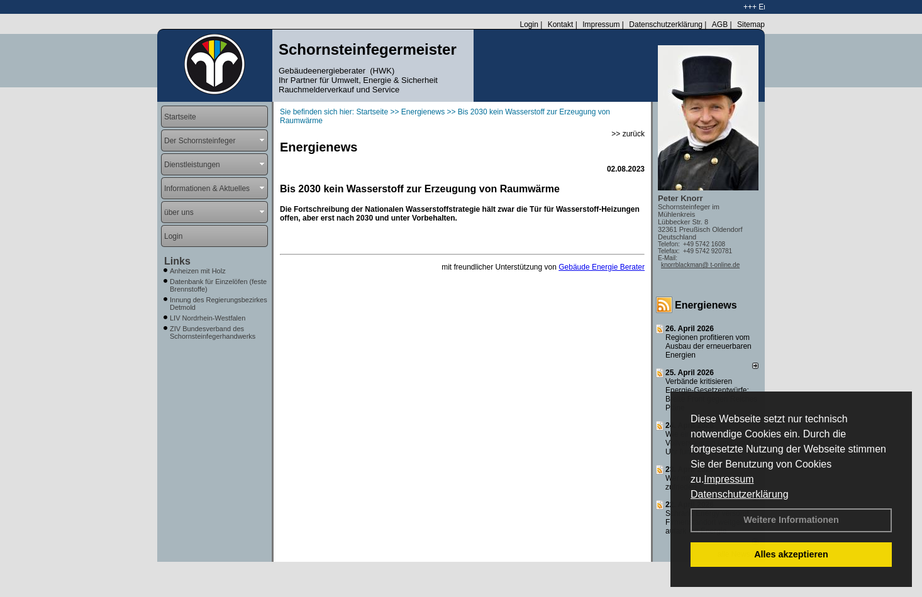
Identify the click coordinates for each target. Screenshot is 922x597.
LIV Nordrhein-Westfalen (207, 318)
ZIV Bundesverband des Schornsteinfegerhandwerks (212, 332)
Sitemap (751, 24)
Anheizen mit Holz (198, 271)
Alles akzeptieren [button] (791, 554)
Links (177, 261)
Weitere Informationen (791, 520)
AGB (720, 24)
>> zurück (628, 133)
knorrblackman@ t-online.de (700, 264)
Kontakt (561, 24)
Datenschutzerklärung (740, 494)
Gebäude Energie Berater (601, 267)
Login (528, 24)
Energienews (706, 305)
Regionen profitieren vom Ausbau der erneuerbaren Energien (708, 346)
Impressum (728, 479)
